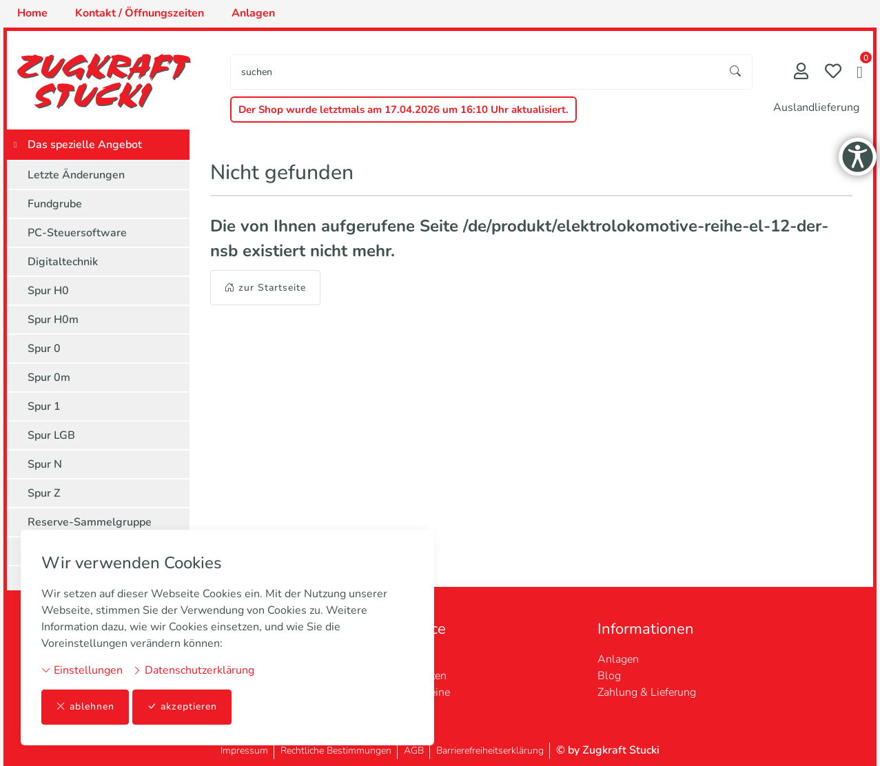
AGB (414, 750)
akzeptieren (182, 707)
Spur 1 (44, 406)
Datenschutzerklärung (193, 670)
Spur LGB (51, 435)
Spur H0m (53, 319)
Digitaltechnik (63, 261)
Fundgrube (55, 203)
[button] (860, 73)
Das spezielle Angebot (85, 144)
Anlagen (618, 659)
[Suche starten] (736, 72)
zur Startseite (265, 287)
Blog (609, 675)
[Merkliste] (833, 73)
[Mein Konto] (801, 73)
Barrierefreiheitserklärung (490, 750)
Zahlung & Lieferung (646, 692)
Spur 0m (49, 377)
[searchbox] (475, 72)
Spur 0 (44, 348)
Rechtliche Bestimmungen (335, 750)
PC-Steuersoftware (77, 232)
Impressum (244, 750)
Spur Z (44, 493)
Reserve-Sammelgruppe (90, 522)
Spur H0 (48, 290)
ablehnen (85, 707)
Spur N (45, 464)
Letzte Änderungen (76, 175)
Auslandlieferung (816, 107)
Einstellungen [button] (82, 670)
